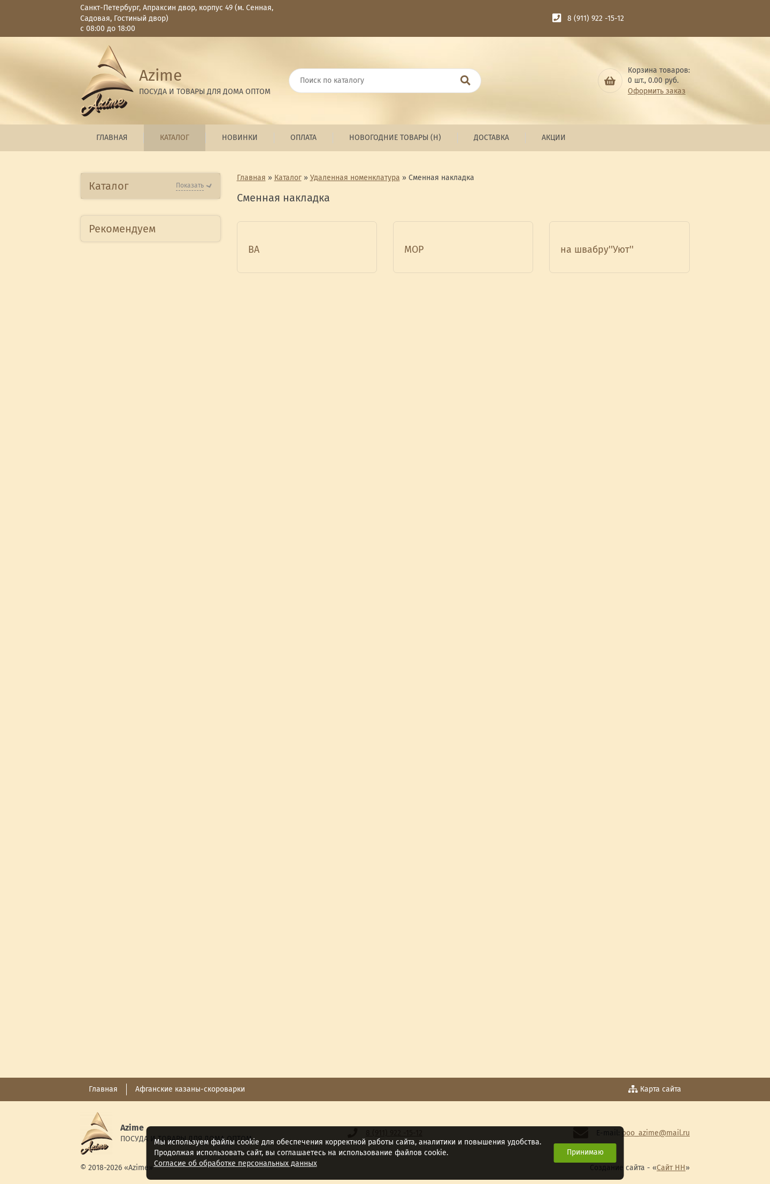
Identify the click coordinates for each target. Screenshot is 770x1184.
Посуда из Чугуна (130, 606)
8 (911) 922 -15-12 (595, 18)
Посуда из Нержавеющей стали (147, 403)
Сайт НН (671, 1168)
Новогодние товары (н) (395, 137)
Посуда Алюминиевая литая (139, 309)
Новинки (240, 137)
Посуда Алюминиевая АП (145, 338)
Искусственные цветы (139, 652)
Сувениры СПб (124, 815)
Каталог (174, 137)
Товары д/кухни (127, 431)
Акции (554, 137)
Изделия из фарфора (139, 501)
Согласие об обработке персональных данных (235, 1163)
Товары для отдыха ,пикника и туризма (134, 880)
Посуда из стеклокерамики (150, 524)
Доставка (491, 137)
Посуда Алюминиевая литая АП (139, 367)
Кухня (106, 955)
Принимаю (585, 1152)
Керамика (115, 478)
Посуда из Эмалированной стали (149, 577)
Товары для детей (131, 1001)
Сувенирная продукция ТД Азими (147, 786)
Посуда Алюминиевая (139, 280)
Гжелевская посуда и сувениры (137, 704)
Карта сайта (655, 1089)
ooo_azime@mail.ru (656, 1133)
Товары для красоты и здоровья (140, 844)
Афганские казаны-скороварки (190, 1089)
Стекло (108, 547)
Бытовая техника (129, 257)
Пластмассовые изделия (145, 455)
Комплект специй (129, 908)
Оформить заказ (657, 91)
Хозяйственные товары (142, 757)
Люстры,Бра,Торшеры (139, 734)
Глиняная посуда (128, 629)
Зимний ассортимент (137, 932)
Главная (111, 137)
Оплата (303, 137)
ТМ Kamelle (117, 676)
